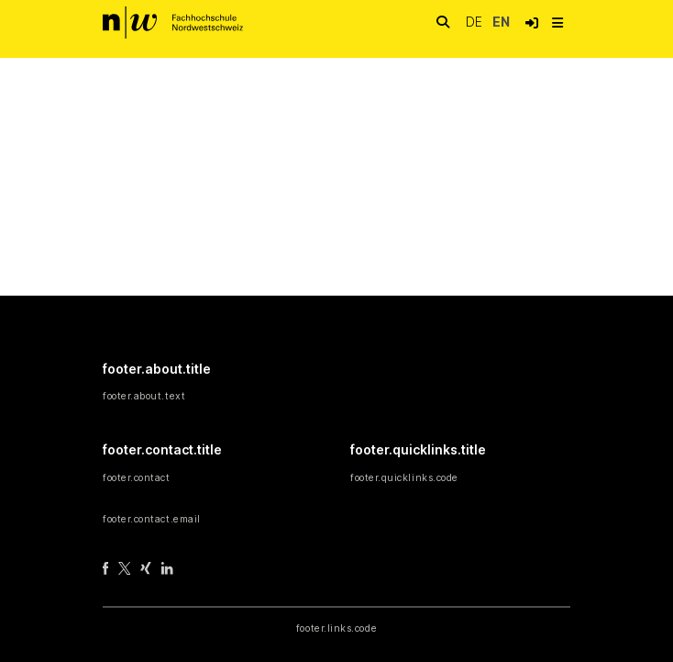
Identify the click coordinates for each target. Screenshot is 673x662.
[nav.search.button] (443, 22)
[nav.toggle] (557, 23)
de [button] (476, 21)
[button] (532, 23)
